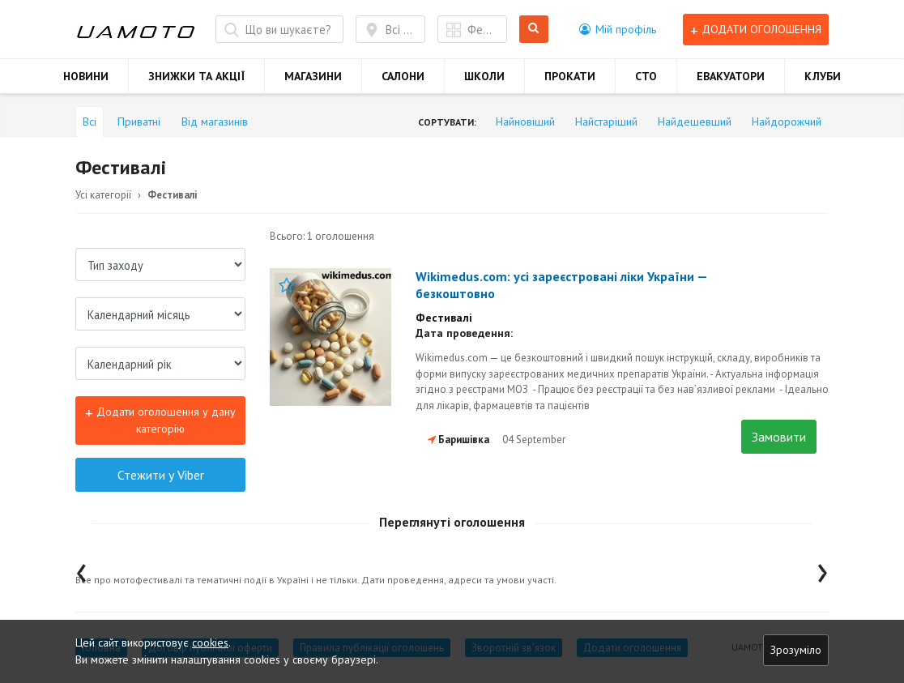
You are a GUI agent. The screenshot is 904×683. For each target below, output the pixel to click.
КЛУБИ (822, 76)
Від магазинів (214, 121)
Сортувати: (447, 122)
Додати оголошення (755, 29)
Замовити (779, 437)
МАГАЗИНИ (313, 76)
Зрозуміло (795, 649)
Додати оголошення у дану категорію (160, 419)
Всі (89, 121)
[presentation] (81, 569)
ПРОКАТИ (569, 76)
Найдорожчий (786, 121)
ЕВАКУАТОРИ (731, 76)
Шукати (534, 29)
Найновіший (525, 121)
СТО (646, 76)
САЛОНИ (403, 76)
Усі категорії (103, 195)
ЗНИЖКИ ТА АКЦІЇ (196, 76)
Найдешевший (694, 121)
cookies (210, 642)
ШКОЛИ (484, 76)
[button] (617, 29)
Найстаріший (606, 121)
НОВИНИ (86, 76)
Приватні (138, 121)
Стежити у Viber (160, 475)
